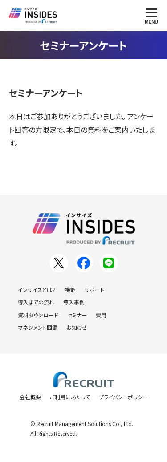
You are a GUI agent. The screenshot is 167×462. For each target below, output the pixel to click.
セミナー (77, 315)
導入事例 (74, 302)
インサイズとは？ (37, 289)
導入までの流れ (36, 302)
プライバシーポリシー (123, 397)
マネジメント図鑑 (37, 327)
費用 (101, 315)
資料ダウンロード (38, 315)
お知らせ (76, 327)
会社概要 (30, 397)
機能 (70, 289)
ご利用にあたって (70, 397)
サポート (94, 289)
